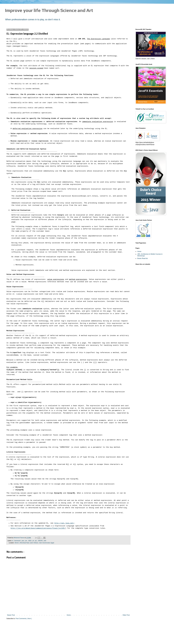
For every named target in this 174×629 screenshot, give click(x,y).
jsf (33, 540)
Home (69, 615)
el (13, 540)
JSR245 (40, 540)
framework (17, 540)
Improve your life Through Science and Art (49, 10)
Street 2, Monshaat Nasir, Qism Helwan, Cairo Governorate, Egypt (34, 542)
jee (26, 540)
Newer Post (11, 615)
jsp (36, 540)
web (45, 540)
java (23, 540)
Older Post (126, 615)
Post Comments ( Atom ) (24, 618)
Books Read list (142, 258)
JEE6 (30, 540)
